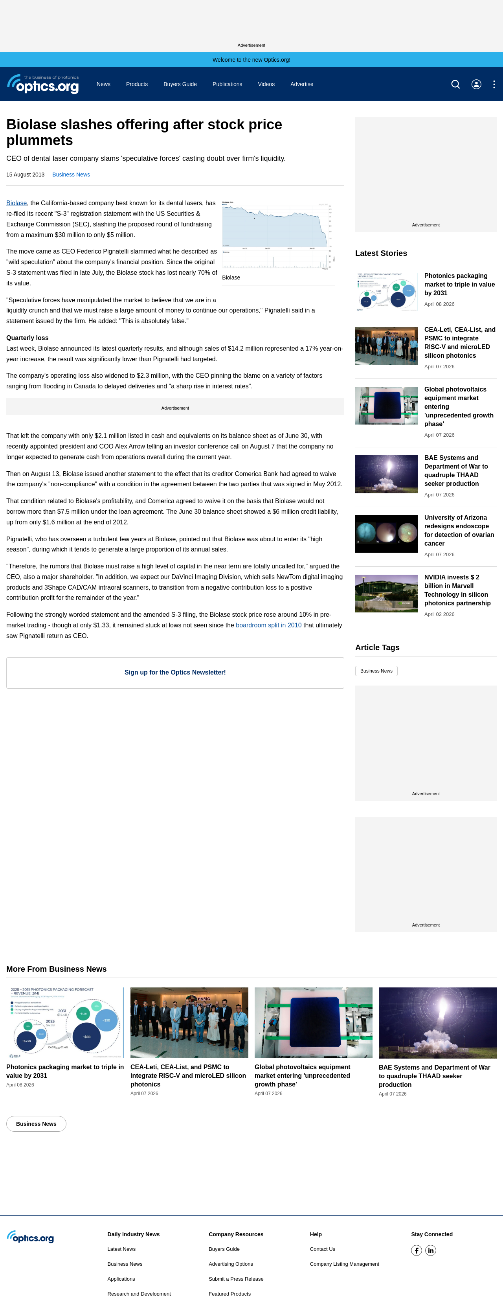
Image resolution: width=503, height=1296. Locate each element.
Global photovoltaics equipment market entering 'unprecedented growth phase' (303, 1076)
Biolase (16, 203)
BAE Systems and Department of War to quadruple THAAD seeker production (434, 1076)
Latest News (122, 1249)
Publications (227, 84)
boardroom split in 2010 (268, 625)
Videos (266, 84)
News (103, 84)
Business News (71, 174)
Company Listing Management (344, 1264)
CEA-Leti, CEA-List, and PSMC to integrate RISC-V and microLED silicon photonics (188, 1076)
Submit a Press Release (236, 1279)
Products (137, 84)
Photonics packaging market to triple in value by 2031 (459, 284)
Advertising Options (231, 1264)
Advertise (301, 84)
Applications (121, 1279)
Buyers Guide (180, 84)
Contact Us (322, 1249)
